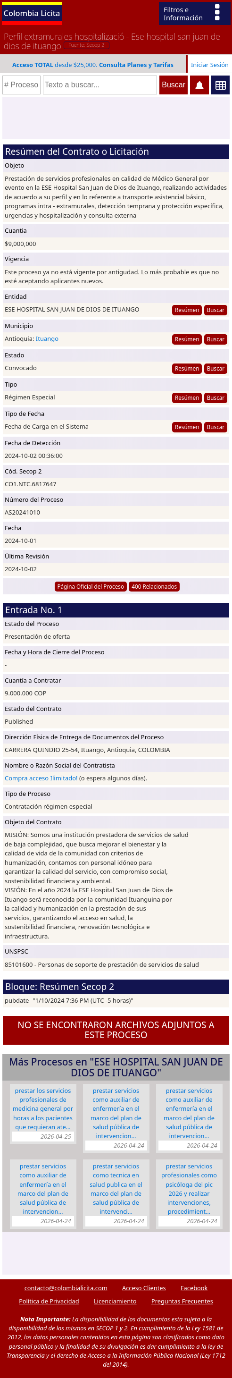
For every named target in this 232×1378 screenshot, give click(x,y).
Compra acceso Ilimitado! (41, 778)
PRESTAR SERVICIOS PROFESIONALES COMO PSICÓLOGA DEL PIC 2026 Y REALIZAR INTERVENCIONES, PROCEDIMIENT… (189, 1189)
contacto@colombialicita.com (66, 1288)
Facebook (194, 1288)
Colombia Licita (32, 13)
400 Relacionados (154, 586)
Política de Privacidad (49, 1301)
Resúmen (187, 309)
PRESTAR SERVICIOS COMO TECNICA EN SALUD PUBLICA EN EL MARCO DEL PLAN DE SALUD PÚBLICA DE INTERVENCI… (116, 1189)
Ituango (47, 338)
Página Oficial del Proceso (90, 586)
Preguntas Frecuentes (182, 1301)
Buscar (215, 309)
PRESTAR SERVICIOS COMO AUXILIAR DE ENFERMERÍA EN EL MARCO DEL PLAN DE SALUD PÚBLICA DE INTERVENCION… (116, 1113)
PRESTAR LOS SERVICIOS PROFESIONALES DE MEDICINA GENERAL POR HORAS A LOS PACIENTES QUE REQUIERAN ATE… (43, 1108)
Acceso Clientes (144, 1288)
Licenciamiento (115, 1301)
